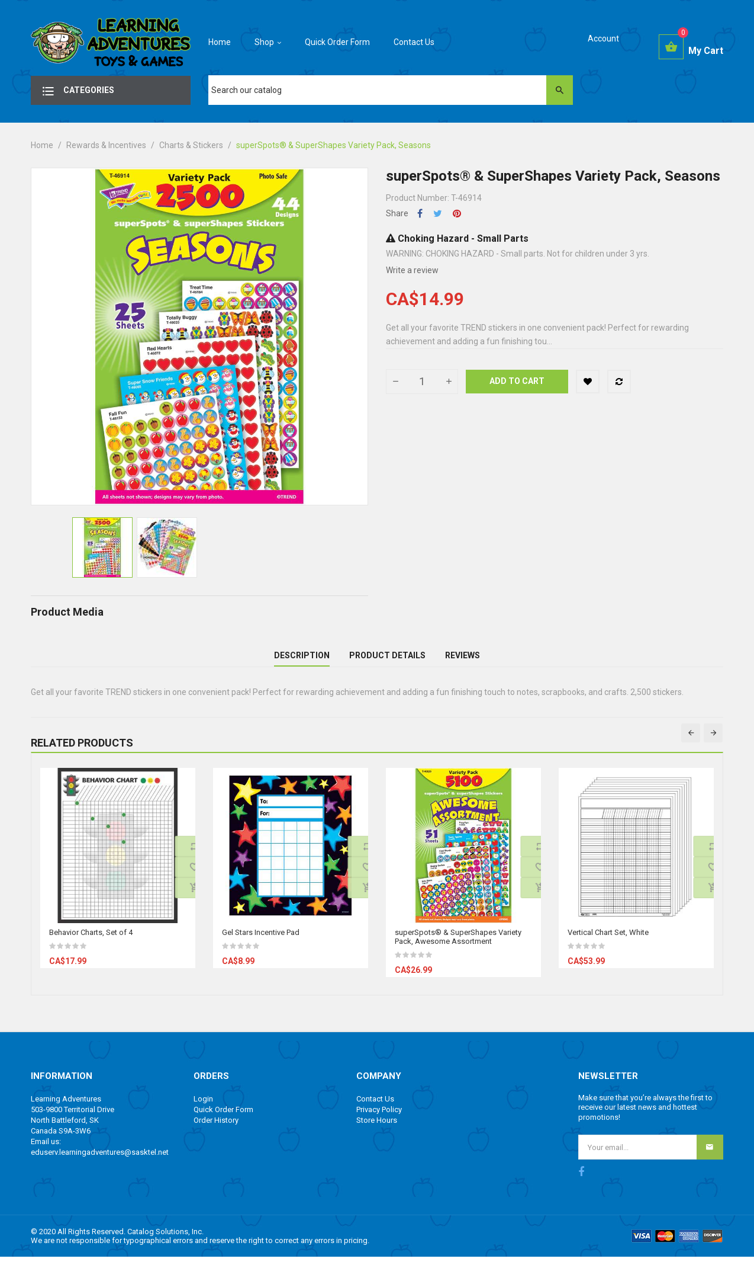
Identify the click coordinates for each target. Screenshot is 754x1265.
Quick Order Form (223, 1117)
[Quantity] (422, 381)
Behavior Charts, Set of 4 (91, 940)
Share (420, 214)
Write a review (412, 270)
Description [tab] (302, 659)
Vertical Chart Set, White (608, 940)
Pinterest (457, 214)
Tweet (437, 214)
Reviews (462, 659)
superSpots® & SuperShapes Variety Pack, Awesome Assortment (458, 944)
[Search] (390, 90)
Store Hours (376, 1127)
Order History (216, 1127)
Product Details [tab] (387, 659)
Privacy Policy (379, 1117)
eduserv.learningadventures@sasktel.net (100, 1159)
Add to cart (516, 381)
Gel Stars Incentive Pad (260, 940)
